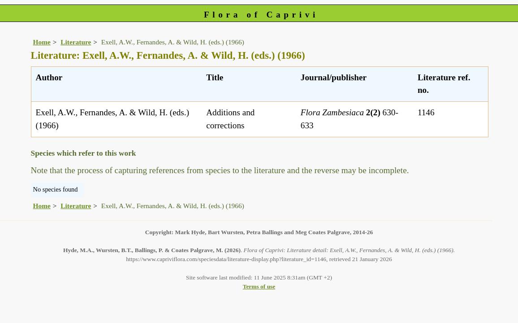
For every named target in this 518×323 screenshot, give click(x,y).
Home (42, 42)
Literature (75, 42)
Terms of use (259, 286)
